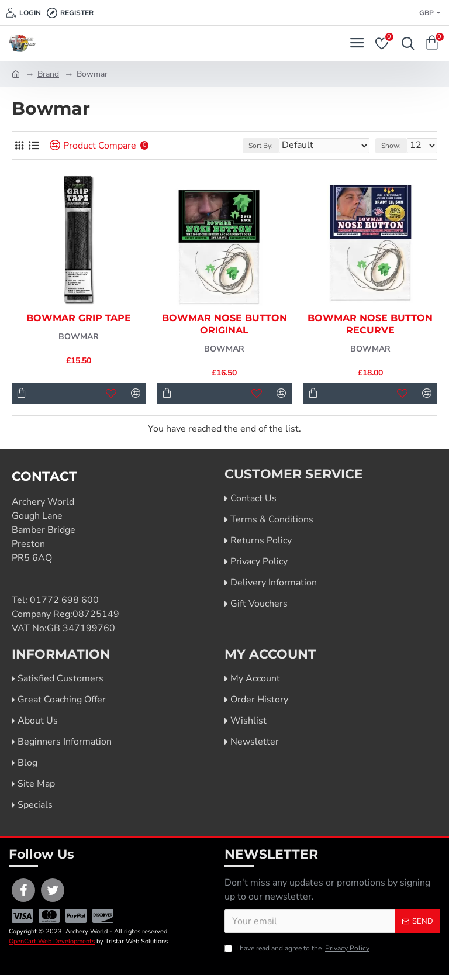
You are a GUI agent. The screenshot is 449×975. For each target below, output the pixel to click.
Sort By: (260, 145)
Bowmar (78, 336)
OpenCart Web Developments (52, 941)
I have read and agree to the (297, 948)
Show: (391, 145)
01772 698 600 (64, 600)
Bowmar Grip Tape (78, 317)
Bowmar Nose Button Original (224, 324)
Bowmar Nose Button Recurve (370, 324)
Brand (48, 74)
